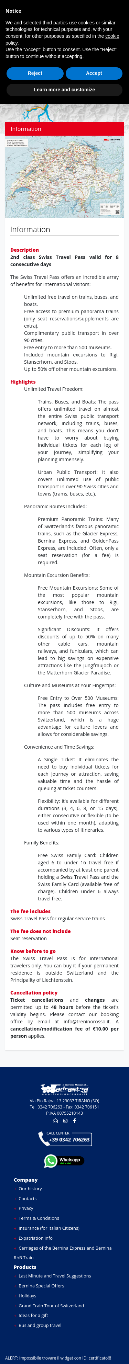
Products (25, 1267)
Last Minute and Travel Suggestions (52, 1276)
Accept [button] (94, 73)
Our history (28, 1188)
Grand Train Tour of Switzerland (49, 1306)
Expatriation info (33, 1238)
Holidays (25, 1296)
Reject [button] (35, 73)
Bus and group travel (38, 1325)
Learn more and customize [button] (64, 89)
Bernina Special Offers (39, 1286)
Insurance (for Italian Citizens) (46, 1228)
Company (26, 1180)
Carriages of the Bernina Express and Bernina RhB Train (63, 1253)
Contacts (25, 1198)
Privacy (23, 1208)
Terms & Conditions (36, 1218)
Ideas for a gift (31, 1315)
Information (26, 129)
